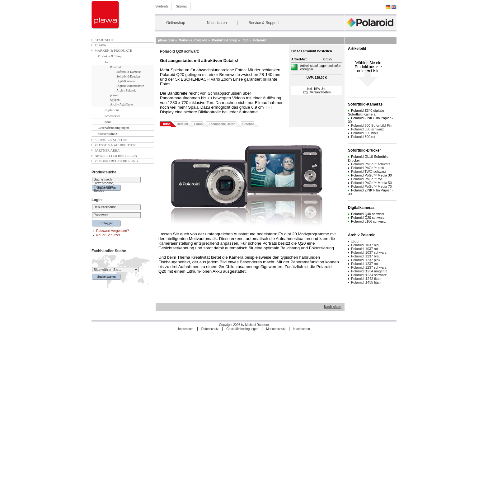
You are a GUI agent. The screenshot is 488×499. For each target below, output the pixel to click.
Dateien (182, 124)
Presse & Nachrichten (115, 145)
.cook (107, 122)
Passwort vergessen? (112, 231)
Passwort (101, 215)
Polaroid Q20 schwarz (368, 217)
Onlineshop (175, 23)
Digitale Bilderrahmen (130, 85)
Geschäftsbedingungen (113, 127)
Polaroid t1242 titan (366, 278)
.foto (107, 62)
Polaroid (115, 67)
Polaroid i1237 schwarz (369, 267)
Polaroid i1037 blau (365, 245)
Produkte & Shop (109, 56)
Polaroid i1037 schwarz (369, 252)
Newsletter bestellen (116, 156)
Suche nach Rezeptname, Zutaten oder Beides (104, 184)
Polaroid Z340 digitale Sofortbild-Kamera (366, 112)
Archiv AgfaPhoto (121, 104)
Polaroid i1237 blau (365, 256)
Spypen (115, 99)
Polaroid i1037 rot (364, 249)
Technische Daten (222, 124)
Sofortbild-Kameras (128, 71)
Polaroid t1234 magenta (369, 271)
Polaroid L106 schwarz (368, 221)
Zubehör (248, 124)
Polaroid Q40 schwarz (368, 214)
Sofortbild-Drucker (128, 76)
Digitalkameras (125, 81)
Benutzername (105, 207)
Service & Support (264, 23)
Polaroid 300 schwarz (367, 129)
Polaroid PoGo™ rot (366, 179)
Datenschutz (210, 329)
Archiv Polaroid (126, 90)
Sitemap (182, 6)
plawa (100, 45)
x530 (355, 241)
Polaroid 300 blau (364, 133)
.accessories (112, 116)
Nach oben (332, 306)
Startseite (161, 6)
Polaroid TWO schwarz (368, 171)
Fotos (198, 124)
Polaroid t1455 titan (366, 282)
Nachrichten (217, 23)
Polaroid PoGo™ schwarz (370, 164)
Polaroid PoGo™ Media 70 (371, 186)
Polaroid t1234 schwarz (369, 275)
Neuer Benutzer (108, 235)
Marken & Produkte (113, 50)
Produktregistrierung (116, 161)
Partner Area (107, 150)
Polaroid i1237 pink (365, 260)
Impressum (185, 329)
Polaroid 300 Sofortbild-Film (372, 125)
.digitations (111, 110)
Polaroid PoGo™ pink (367, 168)
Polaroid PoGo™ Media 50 (371, 183)
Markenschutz (107, 133)
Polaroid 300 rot (363, 137)
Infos (167, 124)
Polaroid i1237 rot (364, 264)
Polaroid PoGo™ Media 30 (371, 175)
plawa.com (166, 40)
